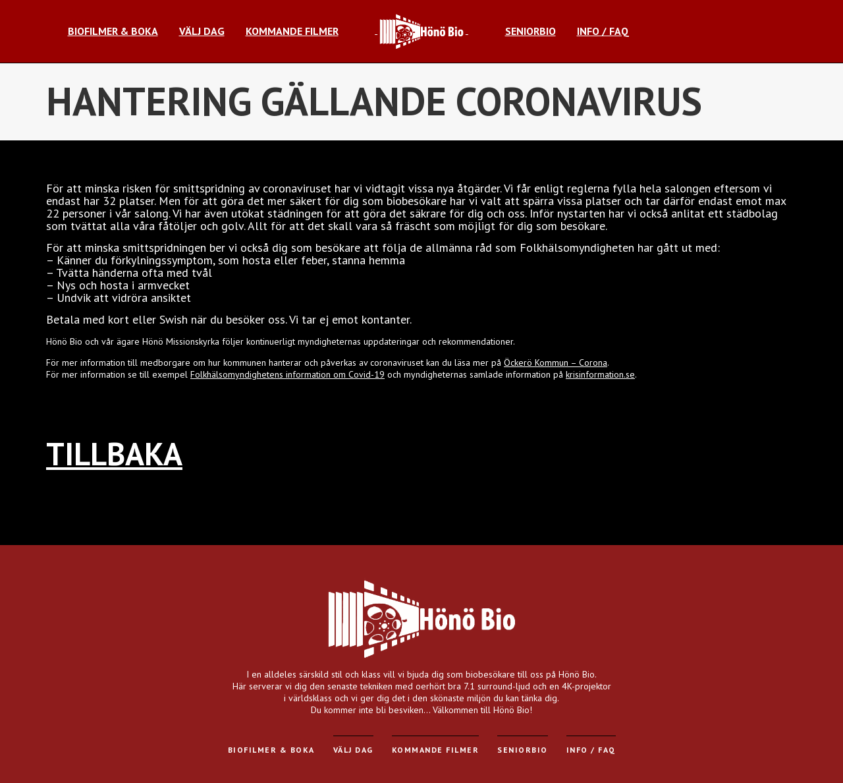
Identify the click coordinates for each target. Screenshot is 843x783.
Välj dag (353, 750)
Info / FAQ (591, 750)
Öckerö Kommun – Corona (555, 362)
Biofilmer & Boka (271, 750)
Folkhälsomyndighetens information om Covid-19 (287, 374)
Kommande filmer (435, 750)
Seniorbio (522, 750)
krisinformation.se (600, 374)
